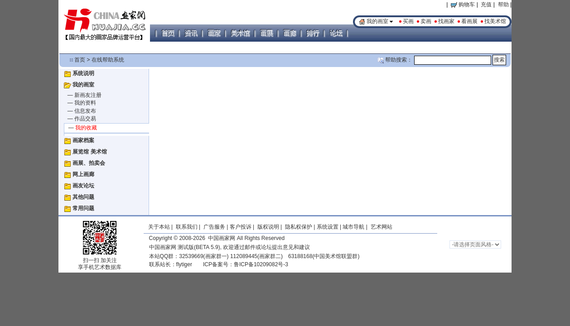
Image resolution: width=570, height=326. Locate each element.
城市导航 (353, 227)
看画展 (469, 21)
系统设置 (327, 227)
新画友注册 (87, 95)
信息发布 (85, 111)
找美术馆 (495, 21)
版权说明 (268, 227)
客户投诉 (240, 227)
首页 (79, 60)
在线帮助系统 (108, 60)
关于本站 (159, 227)
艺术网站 (380, 227)
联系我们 (187, 227)
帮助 (503, 4)
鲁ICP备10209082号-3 (261, 264)
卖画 (425, 21)
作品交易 (85, 118)
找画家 (446, 21)
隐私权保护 (298, 227)
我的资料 (85, 103)
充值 (486, 4)
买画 (408, 21)
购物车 (463, 4)
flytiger (184, 264)
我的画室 (377, 21)
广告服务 (214, 227)
